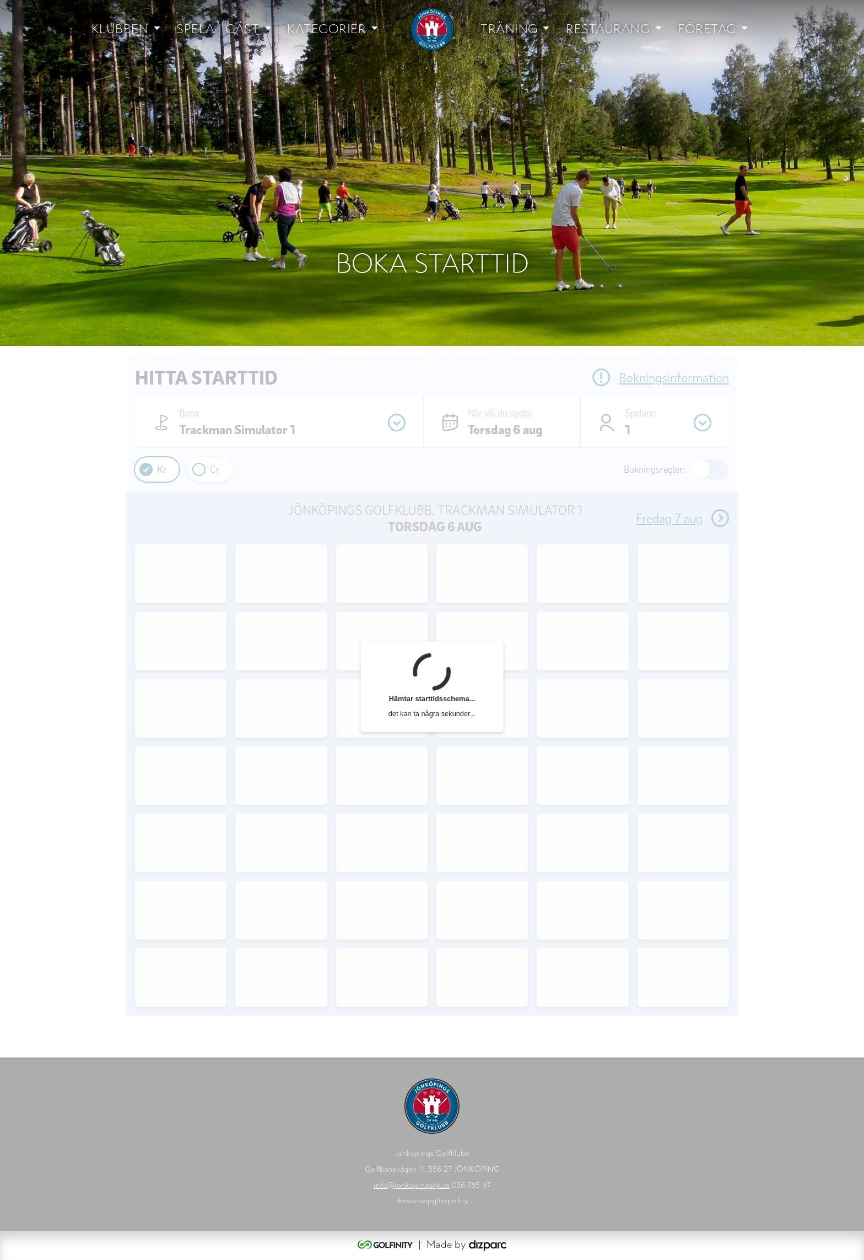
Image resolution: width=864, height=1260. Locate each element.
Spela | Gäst (217, 29)
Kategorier (326, 29)
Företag (707, 29)
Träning (509, 29)
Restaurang (608, 29)
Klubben (120, 29)
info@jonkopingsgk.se (412, 1185)
